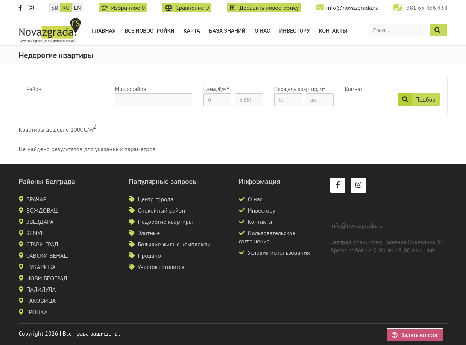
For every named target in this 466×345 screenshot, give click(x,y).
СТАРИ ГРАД (42, 244)
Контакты (333, 31)
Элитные (149, 233)
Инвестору (294, 31)
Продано (149, 255)
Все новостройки (149, 31)
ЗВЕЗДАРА (40, 221)
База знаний (227, 31)
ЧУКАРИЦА (41, 267)
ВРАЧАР (36, 199)
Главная (103, 31)
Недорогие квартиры (165, 221)
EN (77, 7)
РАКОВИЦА (41, 300)
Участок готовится (161, 267)
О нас (262, 31)
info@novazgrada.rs (352, 7)
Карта (192, 31)
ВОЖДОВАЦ (42, 210)
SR (55, 7)
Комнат (354, 89)
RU (66, 7)
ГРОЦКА (37, 312)
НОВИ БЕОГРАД (47, 278)
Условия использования (278, 252)
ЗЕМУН (35, 233)
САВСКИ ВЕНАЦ (47, 255)
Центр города (155, 199)
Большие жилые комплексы (174, 244)
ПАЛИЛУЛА (41, 289)
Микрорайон (130, 89)
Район (34, 89)
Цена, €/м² (216, 89)
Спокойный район (161, 210)
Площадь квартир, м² (300, 89)
